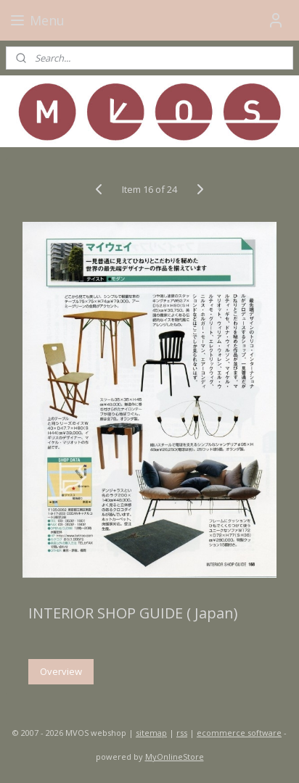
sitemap (151, 732)
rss (181, 732)
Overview (61, 671)
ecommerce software (239, 732)
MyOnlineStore (174, 756)
